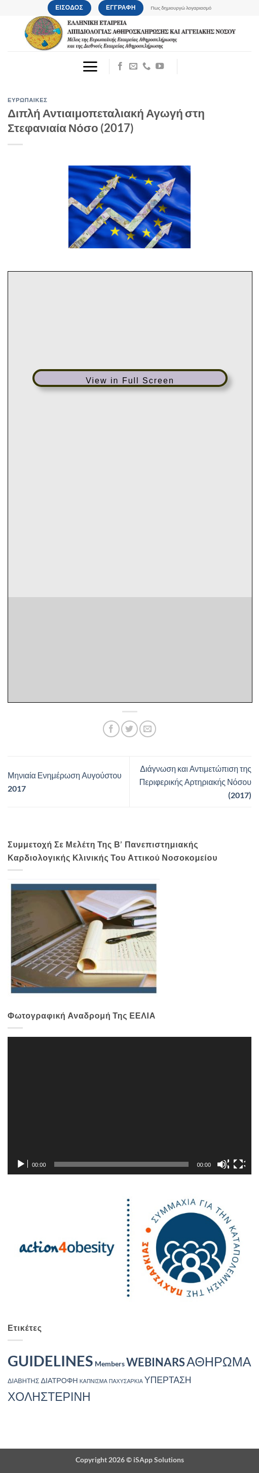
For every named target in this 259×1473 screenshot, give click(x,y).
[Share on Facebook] (111, 729)
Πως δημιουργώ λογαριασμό (181, 8)
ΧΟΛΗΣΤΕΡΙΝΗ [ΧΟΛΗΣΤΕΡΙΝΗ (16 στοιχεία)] (49, 1396)
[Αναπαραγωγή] (22, 1164)
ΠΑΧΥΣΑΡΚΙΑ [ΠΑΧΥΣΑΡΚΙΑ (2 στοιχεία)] (126, 1381)
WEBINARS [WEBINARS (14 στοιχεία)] (155, 1362)
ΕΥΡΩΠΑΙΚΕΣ (27, 99)
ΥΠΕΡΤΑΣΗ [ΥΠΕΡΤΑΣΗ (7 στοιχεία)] (168, 1379)
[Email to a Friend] (147, 729)
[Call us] (146, 66)
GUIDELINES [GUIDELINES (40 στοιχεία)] (50, 1360)
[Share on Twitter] (129, 729)
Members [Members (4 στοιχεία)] (110, 1363)
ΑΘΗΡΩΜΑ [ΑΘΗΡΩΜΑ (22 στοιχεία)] (219, 1361)
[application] (129, 1105)
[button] (90, 66)
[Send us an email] (133, 66)
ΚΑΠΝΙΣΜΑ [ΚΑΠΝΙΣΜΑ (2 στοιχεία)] (93, 1381)
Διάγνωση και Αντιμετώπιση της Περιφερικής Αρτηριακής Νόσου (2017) (195, 781)
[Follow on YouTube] (160, 66)
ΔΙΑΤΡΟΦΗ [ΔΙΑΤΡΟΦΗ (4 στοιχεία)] (59, 1380)
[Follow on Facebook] (120, 66)
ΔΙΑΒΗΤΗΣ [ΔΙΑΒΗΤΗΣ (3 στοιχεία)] (24, 1381)
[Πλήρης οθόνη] (239, 1164)
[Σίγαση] (223, 1164)
